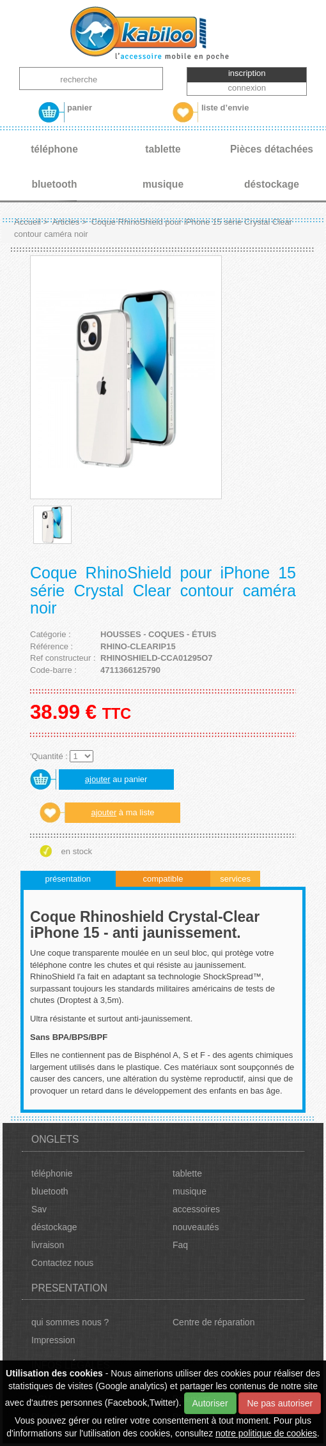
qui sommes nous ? (70, 1322)
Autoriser (210, 1403)
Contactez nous (62, 1263)
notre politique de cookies (266, 1433)
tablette (187, 1173)
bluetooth (49, 1191)
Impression (53, 1340)
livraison (47, 1245)
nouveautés (196, 1227)
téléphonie (52, 1173)
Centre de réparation (213, 1322)
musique (189, 1191)
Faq (180, 1245)
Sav (39, 1209)
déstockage (54, 1227)
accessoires (196, 1209)
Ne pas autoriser (280, 1403)
